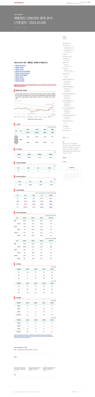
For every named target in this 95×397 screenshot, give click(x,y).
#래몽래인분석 (16, 337)
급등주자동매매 (67, 128)
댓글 (15, 374)
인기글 (68, 137)
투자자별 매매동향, (66, 151)
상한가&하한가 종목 (68, 48)
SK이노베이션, (74, 145)
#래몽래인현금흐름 (50, 336)
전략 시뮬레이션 (66, 130)
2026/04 (72, 167)
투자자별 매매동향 (21, 75)
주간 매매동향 (67, 83)
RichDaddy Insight (67, 56)
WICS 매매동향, (70, 147)
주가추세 (19, 69)
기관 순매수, (70, 149)
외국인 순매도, (65, 153)
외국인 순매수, (65, 145)
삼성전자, (70, 153)
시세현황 (19, 67)
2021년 (66, 75)
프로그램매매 (66, 126)
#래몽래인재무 (33, 336)
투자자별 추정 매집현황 (22, 71)
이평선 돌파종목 (67, 52)
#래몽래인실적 (23, 336)
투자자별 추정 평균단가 (22, 73)
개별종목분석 (67, 66)
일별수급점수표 (68, 70)
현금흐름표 (19, 81)
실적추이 (19, 77)
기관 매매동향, (75, 149)
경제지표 (65, 54)
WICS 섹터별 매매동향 (68, 101)
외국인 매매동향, (74, 143)
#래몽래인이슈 (21, 337)
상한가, (64, 143)
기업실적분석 (66, 74)
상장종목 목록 (66, 58)
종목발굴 (66, 64)
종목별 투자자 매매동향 (68, 79)
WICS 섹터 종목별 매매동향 (69, 108)
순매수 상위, (65, 149)
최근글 (64, 137)
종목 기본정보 (20, 65)
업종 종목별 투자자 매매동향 (69, 93)
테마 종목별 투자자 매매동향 (69, 115)
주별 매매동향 (67, 97)
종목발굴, (71, 151)
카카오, (69, 145)
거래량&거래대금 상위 (69, 50)
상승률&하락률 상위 (68, 47)
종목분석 (66, 62)
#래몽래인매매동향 (17, 336)
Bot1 (65, 122)
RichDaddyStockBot (68, 120)
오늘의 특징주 (66, 45)
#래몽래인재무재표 (39, 336)
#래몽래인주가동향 (27, 337)
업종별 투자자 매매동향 (68, 86)
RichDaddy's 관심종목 (69, 71)
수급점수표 (65, 38)
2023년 (66, 77)
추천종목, (79, 145)
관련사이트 (75, 391)
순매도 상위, (68, 143)
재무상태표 (19, 79)
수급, (75, 147)
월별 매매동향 (67, 98)
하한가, (79, 151)
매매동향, (75, 151)
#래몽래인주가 (28, 336)
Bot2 (65, 124)
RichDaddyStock (19, 2)
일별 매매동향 (67, 81)
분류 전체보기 (67, 43)
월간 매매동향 (67, 84)
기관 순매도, (65, 147)
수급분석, (78, 147)
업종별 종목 (67, 60)
